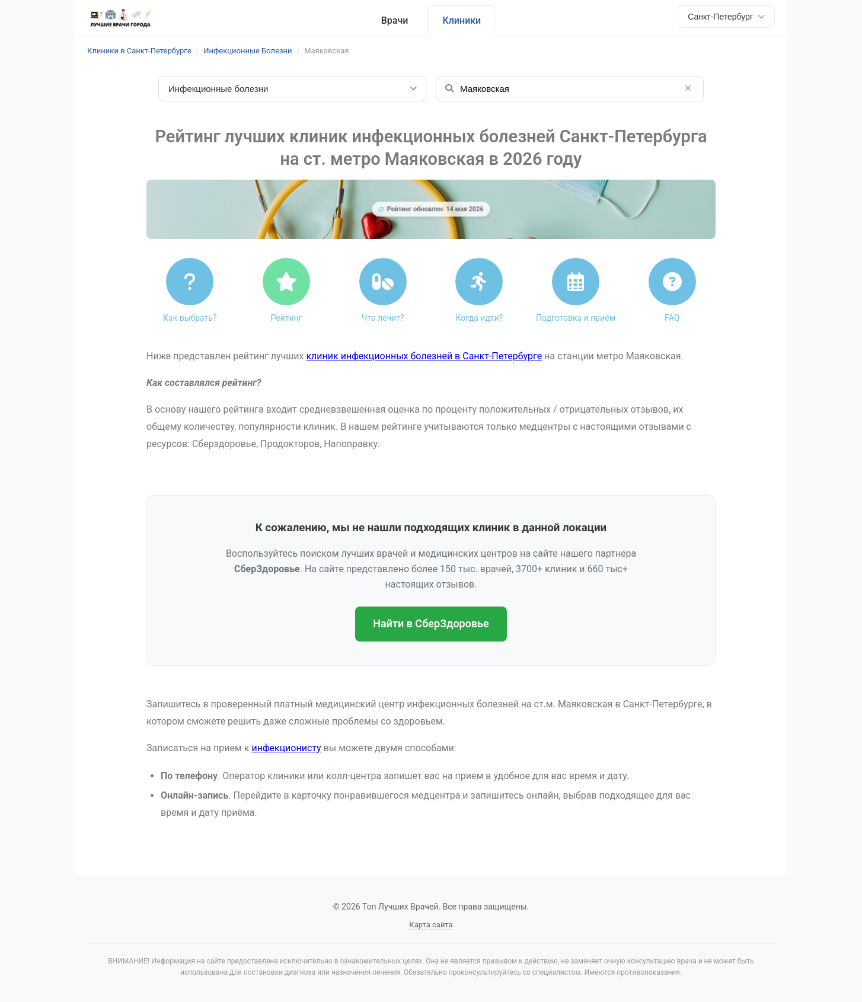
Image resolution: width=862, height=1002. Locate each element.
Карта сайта (430, 924)
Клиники (461, 20)
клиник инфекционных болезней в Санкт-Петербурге (424, 356)
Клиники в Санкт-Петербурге (139, 50)
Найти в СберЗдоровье (431, 623)
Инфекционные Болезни (247, 50)
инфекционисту (286, 748)
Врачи (394, 20)
